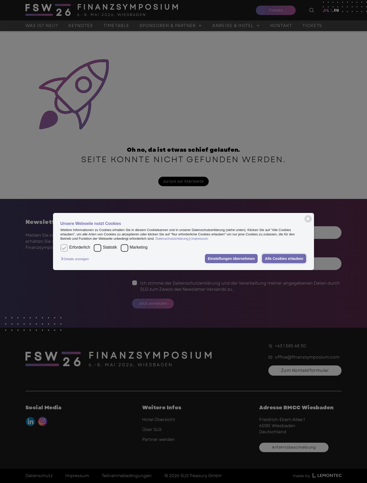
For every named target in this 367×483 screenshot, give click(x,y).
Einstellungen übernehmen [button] (231, 259)
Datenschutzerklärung (172, 238)
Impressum (199, 238)
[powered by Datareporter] (308, 219)
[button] (76, 259)
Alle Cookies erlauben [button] (284, 259)
